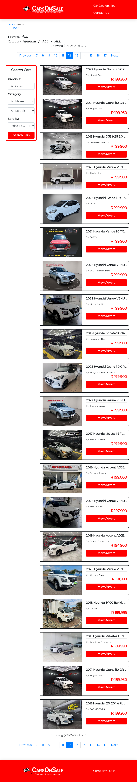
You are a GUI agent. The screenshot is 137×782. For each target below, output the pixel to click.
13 (77, 55)
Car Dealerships (104, 5)
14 (84, 55)
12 (69, 55)
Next (114, 55)
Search (11, 24)
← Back (13, 28)
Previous (25, 55)
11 (63, 55)
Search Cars (21, 70)
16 (98, 55)
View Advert (106, 87)
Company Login (104, 771)
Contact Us (101, 12)
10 (55, 55)
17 (105, 55)
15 (91, 55)
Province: (14, 79)
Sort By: (13, 119)
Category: (14, 94)
